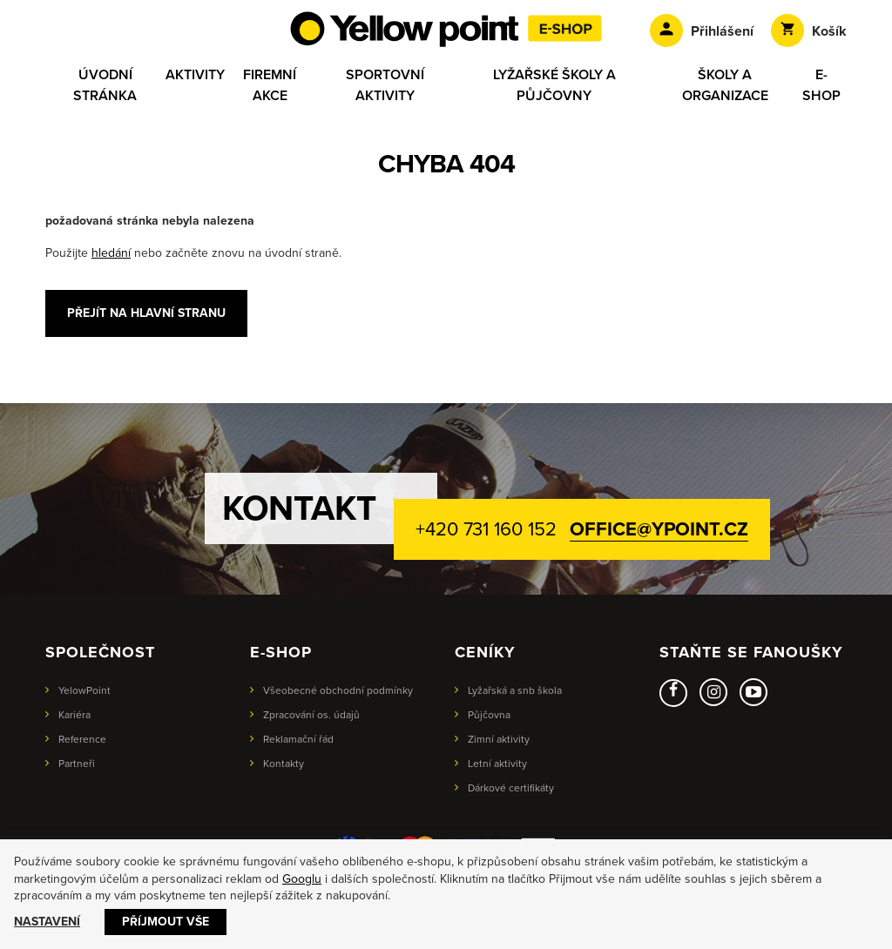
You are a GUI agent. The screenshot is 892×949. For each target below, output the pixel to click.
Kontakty (283, 763)
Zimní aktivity (499, 739)
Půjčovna (489, 715)
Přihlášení (701, 30)
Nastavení (47, 921)
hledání (111, 253)
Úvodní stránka (105, 85)
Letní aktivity (497, 763)
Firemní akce (269, 85)
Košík (809, 30)
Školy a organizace (725, 85)
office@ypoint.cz (658, 529)
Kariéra (74, 715)
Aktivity (195, 75)
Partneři (76, 763)
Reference (82, 739)
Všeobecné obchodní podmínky (338, 690)
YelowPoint (84, 690)
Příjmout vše (165, 921)
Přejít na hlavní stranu (146, 313)
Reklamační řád (298, 739)
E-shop (821, 85)
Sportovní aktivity (385, 85)
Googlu (301, 879)
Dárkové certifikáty (511, 788)
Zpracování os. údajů (311, 715)
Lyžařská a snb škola (515, 690)
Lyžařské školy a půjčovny (554, 85)
